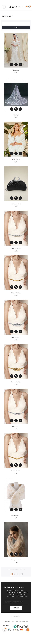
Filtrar (16, 27)
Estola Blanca (16, 159)
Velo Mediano (16, 70)
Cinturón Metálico (16, 248)
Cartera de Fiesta (16, 204)
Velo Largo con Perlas (16, 560)
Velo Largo (16, 115)
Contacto (7, 621)
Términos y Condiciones (22, 621)
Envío (13, 621)
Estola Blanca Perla (16, 515)
